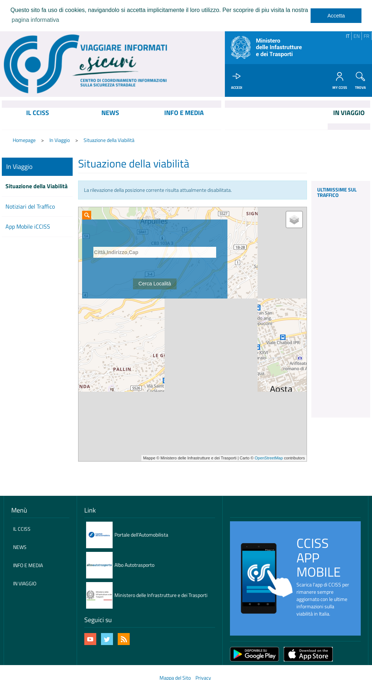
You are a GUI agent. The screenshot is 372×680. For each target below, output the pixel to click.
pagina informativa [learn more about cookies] (35, 20)
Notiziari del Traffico (30, 206)
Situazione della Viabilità (109, 140)
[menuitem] (38, 119)
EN (356, 36)
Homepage (24, 140)
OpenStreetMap (269, 458)
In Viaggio (59, 140)
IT (347, 36)
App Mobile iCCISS (27, 226)
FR (366, 36)
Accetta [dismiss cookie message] (336, 16)
